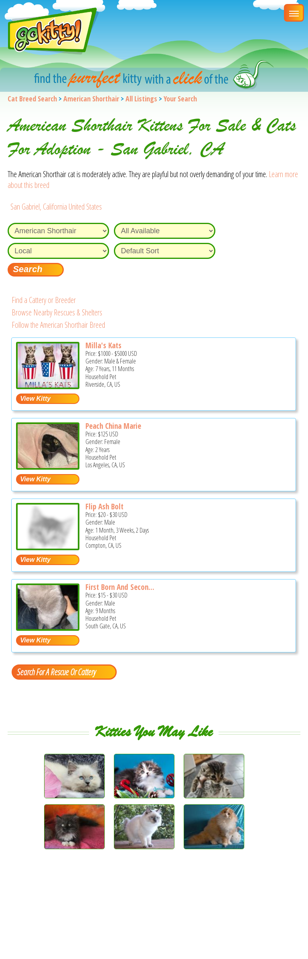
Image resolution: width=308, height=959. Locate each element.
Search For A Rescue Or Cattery (56, 672)
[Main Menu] (294, 13)
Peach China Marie (113, 426)
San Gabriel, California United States (56, 206)
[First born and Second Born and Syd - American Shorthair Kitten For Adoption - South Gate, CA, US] (47, 627)
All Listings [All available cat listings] (141, 98)
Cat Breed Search (32, 98)
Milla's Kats (103, 345)
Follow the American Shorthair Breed (58, 324)
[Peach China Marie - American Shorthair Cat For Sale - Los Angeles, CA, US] (47, 466)
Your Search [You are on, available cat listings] (180, 98)
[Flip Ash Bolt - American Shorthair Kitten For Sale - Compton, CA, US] (47, 547)
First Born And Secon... (119, 587)
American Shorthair (91, 98)
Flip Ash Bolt (104, 506)
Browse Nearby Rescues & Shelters (57, 312)
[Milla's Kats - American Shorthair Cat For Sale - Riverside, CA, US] (47, 386)
